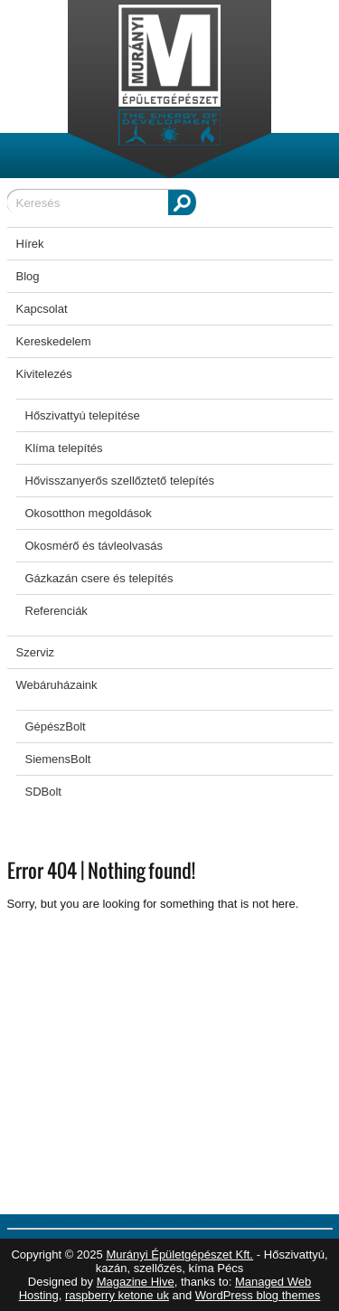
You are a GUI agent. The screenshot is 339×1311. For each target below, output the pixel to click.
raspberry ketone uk (117, 1295)
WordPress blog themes (258, 1295)
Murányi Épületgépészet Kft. (179, 1254)
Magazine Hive (135, 1281)
